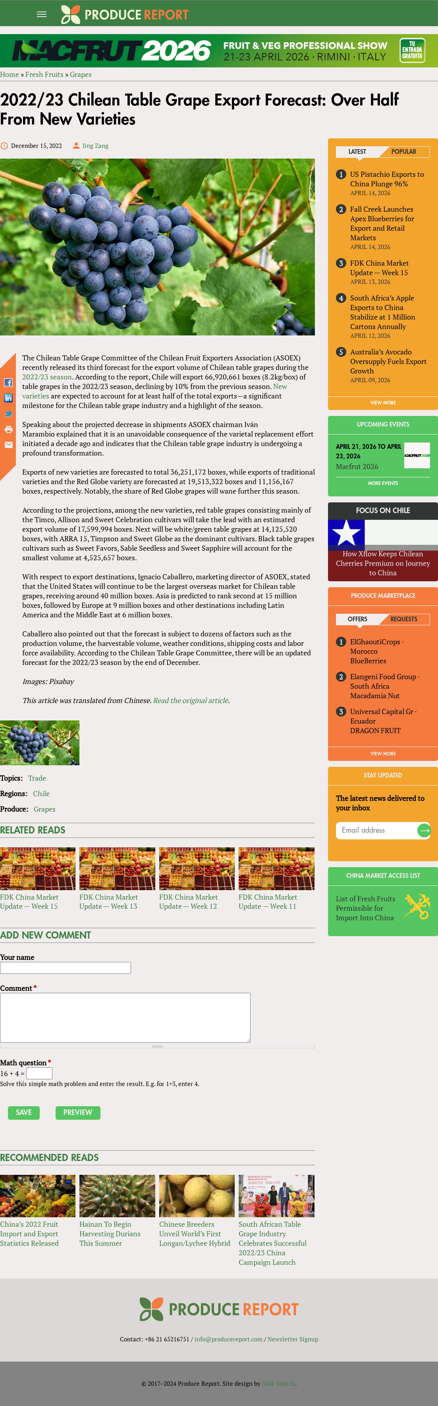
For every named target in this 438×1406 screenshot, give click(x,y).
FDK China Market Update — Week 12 (188, 901)
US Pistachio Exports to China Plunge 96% (387, 178)
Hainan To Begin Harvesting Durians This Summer (110, 1233)
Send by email (9, 445)
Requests (404, 620)
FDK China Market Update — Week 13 (108, 901)
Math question (25, 1062)
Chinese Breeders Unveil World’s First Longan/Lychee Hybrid (194, 1233)
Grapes (81, 74)
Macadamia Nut (375, 695)
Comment (18, 988)
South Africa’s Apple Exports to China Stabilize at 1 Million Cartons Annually (383, 312)
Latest (357, 152)
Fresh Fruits (44, 74)
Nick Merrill (278, 1383)
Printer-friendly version (9, 429)
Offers (357, 620)
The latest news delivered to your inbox (380, 802)
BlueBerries (369, 660)
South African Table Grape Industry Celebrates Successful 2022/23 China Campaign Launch (273, 1243)
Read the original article (190, 700)
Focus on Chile (383, 510)
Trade (37, 778)
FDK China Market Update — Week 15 (29, 901)
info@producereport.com (228, 1339)
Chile (41, 793)
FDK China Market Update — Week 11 (268, 901)
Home (9, 74)
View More (383, 753)
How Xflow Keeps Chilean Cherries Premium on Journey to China (383, 563)
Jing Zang (95, 145)
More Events (383, 483)
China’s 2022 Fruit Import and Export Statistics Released (29, 1233)
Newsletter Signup (293, 1339)
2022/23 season (47, 376)
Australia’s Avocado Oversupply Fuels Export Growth (389, 361)
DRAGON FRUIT (376, 730)
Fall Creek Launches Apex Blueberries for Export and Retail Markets (383, 223)
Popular (404, 152)
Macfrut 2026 (357, 466)
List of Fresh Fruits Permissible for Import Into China (366, 908)
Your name (17, 957)
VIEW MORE (383, 402)
